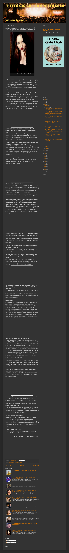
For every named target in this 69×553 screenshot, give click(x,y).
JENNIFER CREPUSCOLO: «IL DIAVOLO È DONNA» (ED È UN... (53, 135)
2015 (45, 161)
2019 (45, 155)
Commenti (8, 542)
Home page (22, 465)
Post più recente (9, 465)
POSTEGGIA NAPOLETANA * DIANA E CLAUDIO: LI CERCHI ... (52, 122)
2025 (45, 101)
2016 (45, 159)
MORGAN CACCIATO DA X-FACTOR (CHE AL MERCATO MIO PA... (53, 125)
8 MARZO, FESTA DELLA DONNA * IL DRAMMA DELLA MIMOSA (24, 470)
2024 (45, 102)
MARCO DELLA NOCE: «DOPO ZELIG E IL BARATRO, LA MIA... (53, 119)
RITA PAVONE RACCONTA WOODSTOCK (20, 517)
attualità (10, 462)
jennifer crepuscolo (19, 462)
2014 (45, 163)
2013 (45, 164)
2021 (45, 151)
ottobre (46, 145)
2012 (45, 166)
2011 (45, 167)
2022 (45, 150)
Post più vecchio (36, 465)
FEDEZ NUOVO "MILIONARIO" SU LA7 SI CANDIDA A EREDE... (53, 137)
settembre (47, 146)
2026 (45, 99)
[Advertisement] (13, 82)
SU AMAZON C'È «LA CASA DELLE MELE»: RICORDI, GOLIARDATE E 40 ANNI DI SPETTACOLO (53, 29)
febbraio (47, 148)
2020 (45, 153)
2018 (45, 156)
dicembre (47, 105)
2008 (45, 171)
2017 (45, 158)
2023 (45, 104)
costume (13, 462)
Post (7, 540)
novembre (47, 107)
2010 (45, 169)
